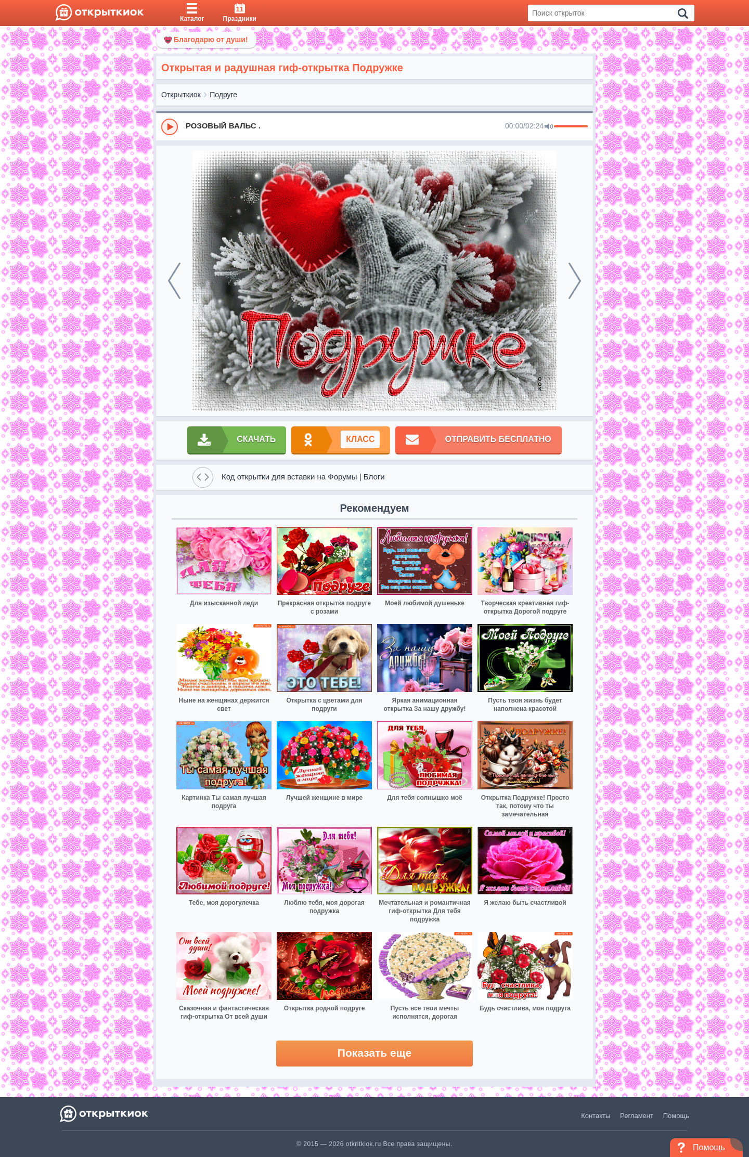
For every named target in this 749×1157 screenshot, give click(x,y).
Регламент (636, 1116)
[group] (374, 126)
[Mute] (549, 127)
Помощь (676, 1116)
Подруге (223, 94)
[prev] (174, 281)
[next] (574, 281)
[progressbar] (571, 127)
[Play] (169, 127)
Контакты (595, 1116)
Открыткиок (181, 94)
